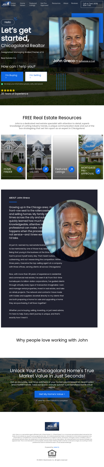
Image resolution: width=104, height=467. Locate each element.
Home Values (22, 4)
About (65, 3)
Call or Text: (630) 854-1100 (90, 4)
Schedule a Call (87, 62)
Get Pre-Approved (44, 4)
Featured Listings (33, 4)
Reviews (74, 3)
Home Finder (13, 4)
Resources (56, 3)
